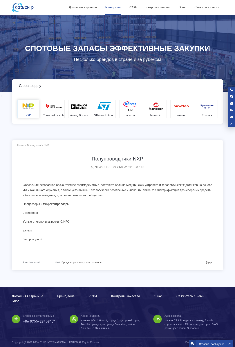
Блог (15, 301)
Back (209, 262)
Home (20, 145)
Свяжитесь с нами (206, 7)
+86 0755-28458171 (29, 22)
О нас (182, 7)
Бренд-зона (113, 7)
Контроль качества (158, 7)
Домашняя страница (83, 7)
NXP (46, 145)
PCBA (133, 7)
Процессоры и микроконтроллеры (82, 262)
